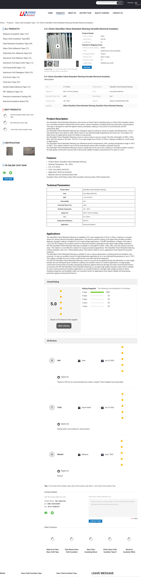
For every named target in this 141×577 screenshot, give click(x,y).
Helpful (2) (65, 424)
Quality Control (102, 13)
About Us (72, 13)
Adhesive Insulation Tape (13, 34)
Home (50, 13)
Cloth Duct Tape (9, 82)
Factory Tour (85, 13)
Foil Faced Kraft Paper (12, 68)
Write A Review (64, 326)
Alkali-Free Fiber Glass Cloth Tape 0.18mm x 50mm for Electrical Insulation (52, 551)
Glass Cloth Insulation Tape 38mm (82, 486)
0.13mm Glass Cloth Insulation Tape (59, 486)
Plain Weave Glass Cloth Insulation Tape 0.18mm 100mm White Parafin (71, 551)
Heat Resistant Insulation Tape (15, 43)
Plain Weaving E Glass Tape (18, 123)
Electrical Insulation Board (14, 101)
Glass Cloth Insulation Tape (25, 23)
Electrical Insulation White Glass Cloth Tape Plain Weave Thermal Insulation (129, 551)
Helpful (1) (65, 377)
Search (120, 3)
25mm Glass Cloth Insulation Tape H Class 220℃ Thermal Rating (110, 551)
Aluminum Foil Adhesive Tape (15, 58)
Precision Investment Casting (15, 96)
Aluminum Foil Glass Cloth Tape (16, 63)
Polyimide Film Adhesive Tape (15, 53)
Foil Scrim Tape (9, 77)
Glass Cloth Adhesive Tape (14, 48)
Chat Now (130, 3)
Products (60, 13)
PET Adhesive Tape (11, 92)
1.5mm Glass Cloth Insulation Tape (21, 129)
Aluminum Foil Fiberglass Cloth (16, 72)
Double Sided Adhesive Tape (15, 87)
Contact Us (118, 13)
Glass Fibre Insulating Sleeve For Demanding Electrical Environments (91, 551)
